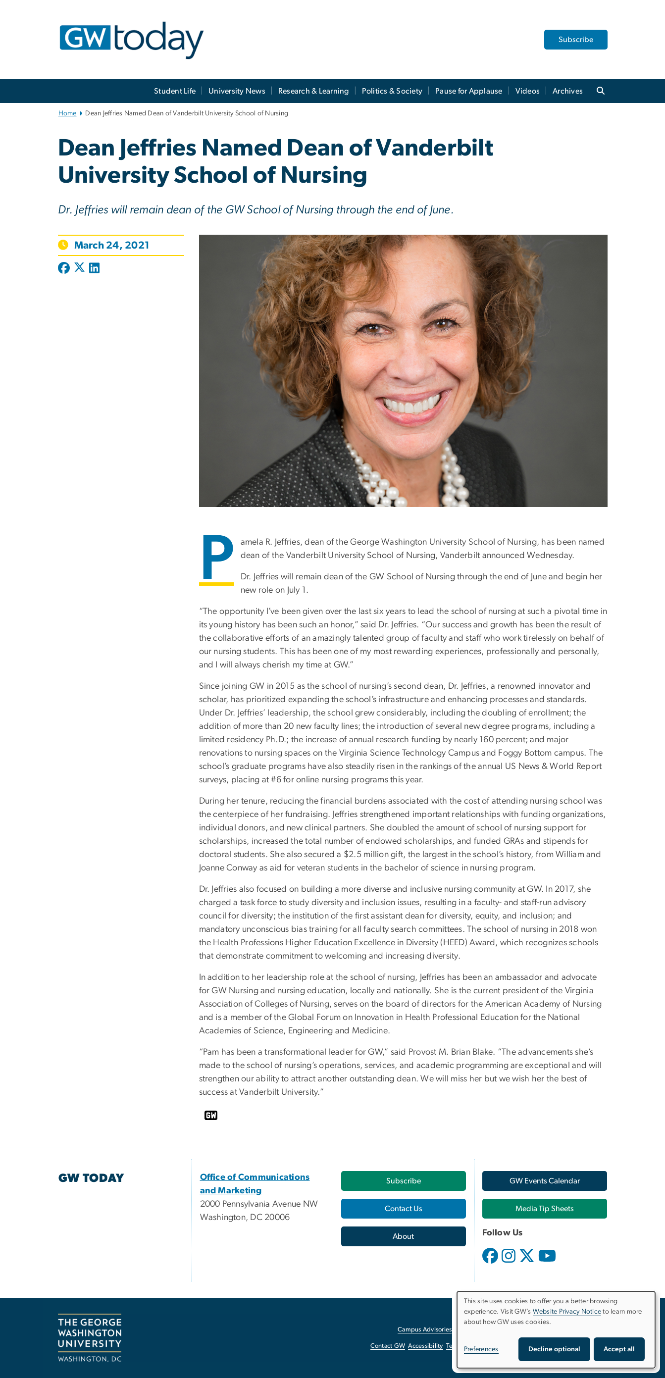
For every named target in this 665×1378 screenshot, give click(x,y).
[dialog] (556, 1329)
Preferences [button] (481, 1349)
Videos (527, 91)
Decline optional (554, 1349)
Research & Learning (313, 91)
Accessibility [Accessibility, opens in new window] (425, 1346)
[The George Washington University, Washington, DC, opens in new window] (89, 1338)
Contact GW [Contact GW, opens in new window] (388, 1346)
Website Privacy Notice (567, 1311)
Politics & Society (392, 91)
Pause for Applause (469, 91)
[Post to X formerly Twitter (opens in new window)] (79, 269)
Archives (568, 91)
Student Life (175, 91)
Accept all (619, 1349)
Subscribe (576, 40)
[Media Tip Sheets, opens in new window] (544, 1209)
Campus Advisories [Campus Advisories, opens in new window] (425, 1330)
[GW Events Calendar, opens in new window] (544, 1181)
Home (67, 113)
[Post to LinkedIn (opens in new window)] (94, 269)
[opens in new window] (491, 1263)
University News (236, 91)
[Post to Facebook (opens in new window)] (65, 269)
